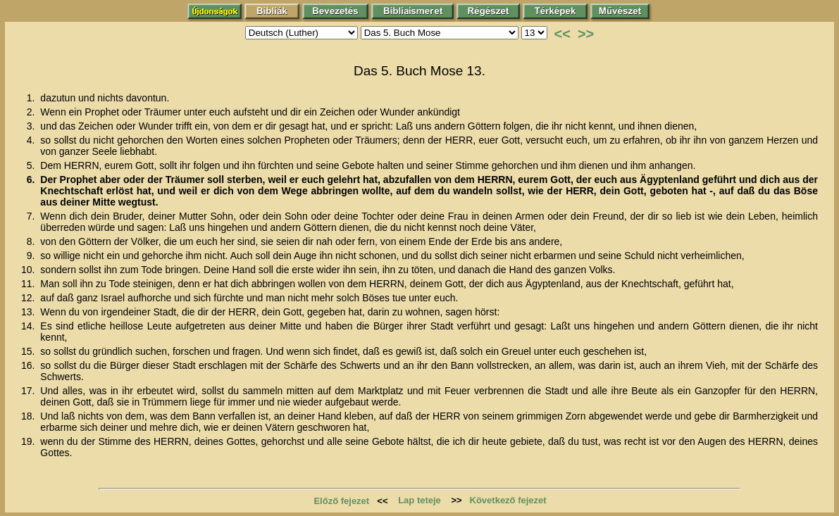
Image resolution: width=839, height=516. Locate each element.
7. (32, 216)
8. (32, 241)
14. (29, 326)
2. (32, 112)
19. (29, 441)
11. (29, 283)
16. (29, 365)
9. (32, 255)
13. (29, 311)
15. (29, 351)
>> (586, 34)
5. (32, 165)
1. (32, 97)
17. (29, 390)
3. (32, 126)
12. (29, 297)
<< (562, 34)
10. (29, 269)
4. (32, 140)
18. (29, 416)
